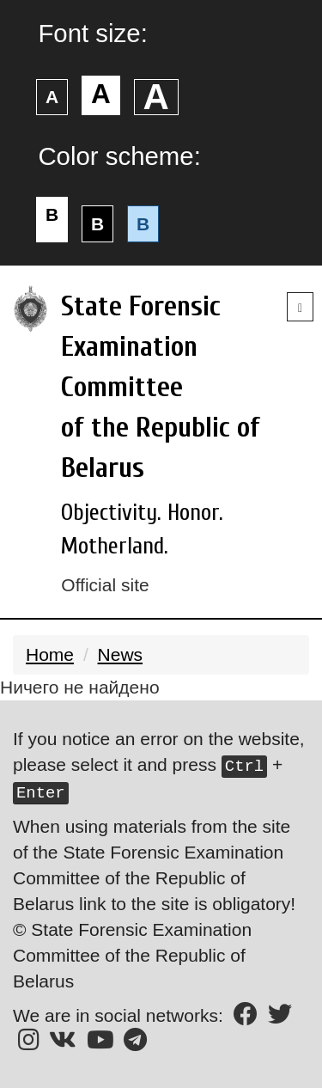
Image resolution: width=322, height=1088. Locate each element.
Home (50, 654)
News (120, 654)
